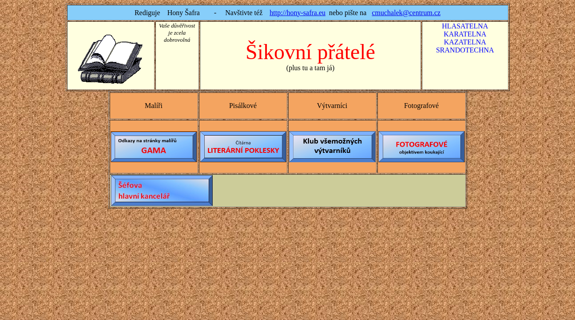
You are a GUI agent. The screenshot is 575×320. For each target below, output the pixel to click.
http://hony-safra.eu (297, 12)
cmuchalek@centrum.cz (406, 12)
